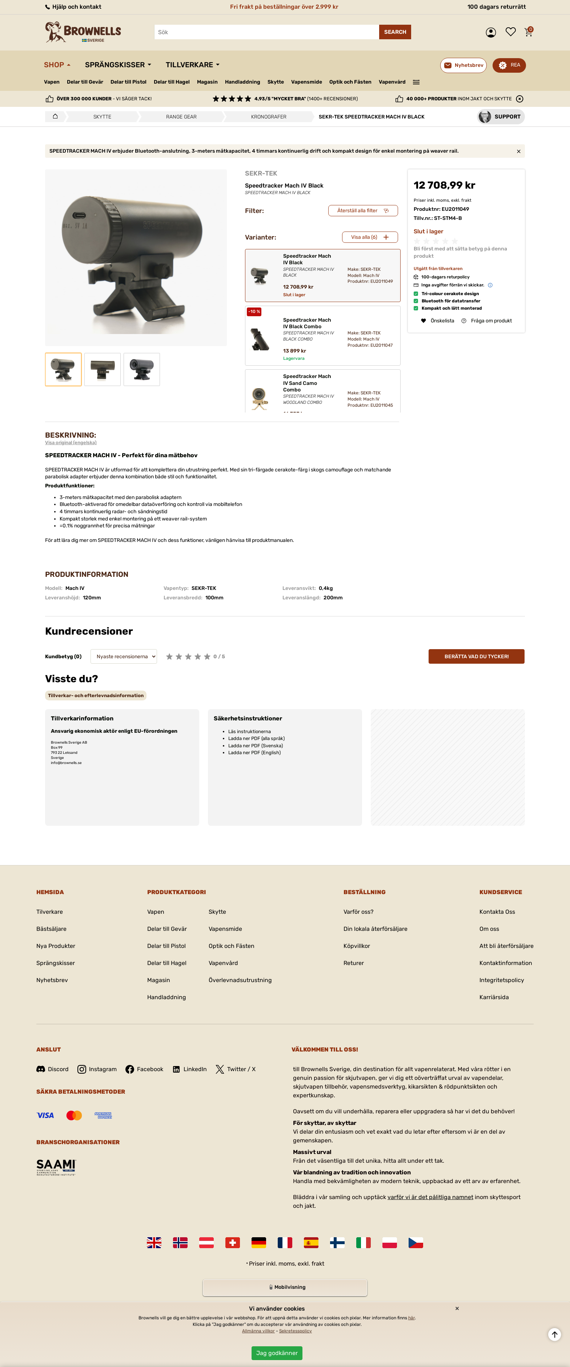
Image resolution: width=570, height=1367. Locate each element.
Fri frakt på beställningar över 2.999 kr (284, 6)
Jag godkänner (277, 1353)
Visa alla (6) (364, 237)
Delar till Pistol (128, 82)
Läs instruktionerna (249, 731)
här (411, 1317)
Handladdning (242, 82)
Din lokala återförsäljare (376, 928)
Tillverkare (189, 64)
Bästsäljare (51, 928)
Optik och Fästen (350, 82)
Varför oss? (359, 911)
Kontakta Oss (497, 911)
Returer (354, 963)
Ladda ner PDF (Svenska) (255, 745)
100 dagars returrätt (496, 6)
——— (416, 81)
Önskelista (512, 32)
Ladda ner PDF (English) (254, 752)
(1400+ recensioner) (306, 98)
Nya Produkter (55, 945)
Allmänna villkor (258, 1331)
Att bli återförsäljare (506, 945)
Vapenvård (392, 82)
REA (515, 65)
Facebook (144, 1069)
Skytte (276, 82)
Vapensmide (306, 82)
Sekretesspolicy (295, 1331)
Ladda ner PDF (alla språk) (256, 738)
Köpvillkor (357, 945)
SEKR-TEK (261, 173)
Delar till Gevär (85, 82)
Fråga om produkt (486, 321)
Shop (54, 64)
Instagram (97, 1069)
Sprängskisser (115, 64)
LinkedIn (189, 1069)
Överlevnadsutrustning (240, 980)
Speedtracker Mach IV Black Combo (309, 329)
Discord (52, 1069)
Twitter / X (236, 1069)
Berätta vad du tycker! (477, 657)
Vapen (52, 82)
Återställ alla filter (357, 211)
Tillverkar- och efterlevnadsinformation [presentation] (96, 695)
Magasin (207, 82)
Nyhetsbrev (52, 980)
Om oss (489, 928)
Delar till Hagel (172, 82)
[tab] (95, 695)
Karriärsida (494, 997)
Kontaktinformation (505, 963)
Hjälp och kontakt (72, 6)
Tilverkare (49, 911)
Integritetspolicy (501, 980)
